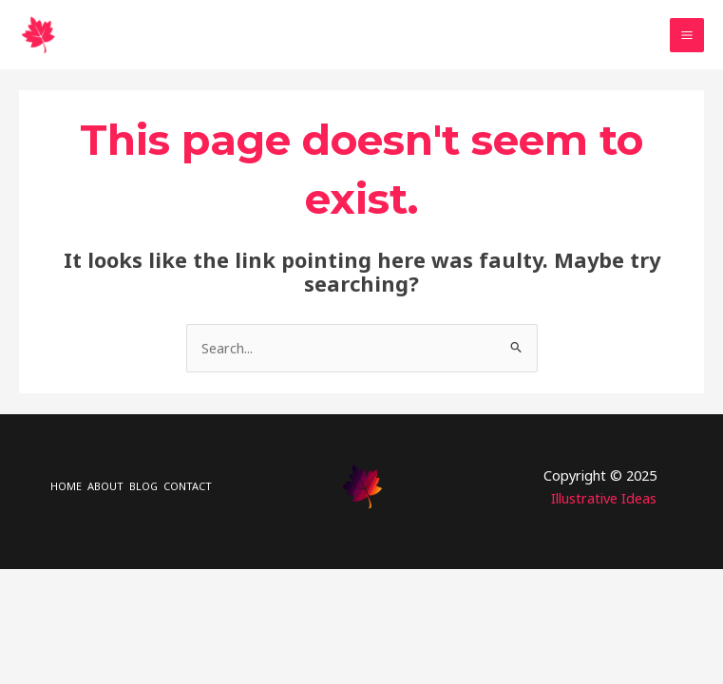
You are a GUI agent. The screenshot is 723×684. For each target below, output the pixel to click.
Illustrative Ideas (603, 497)
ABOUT (105, 486)
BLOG (143, 486)
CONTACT (187, 486)
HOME (66, 486)
